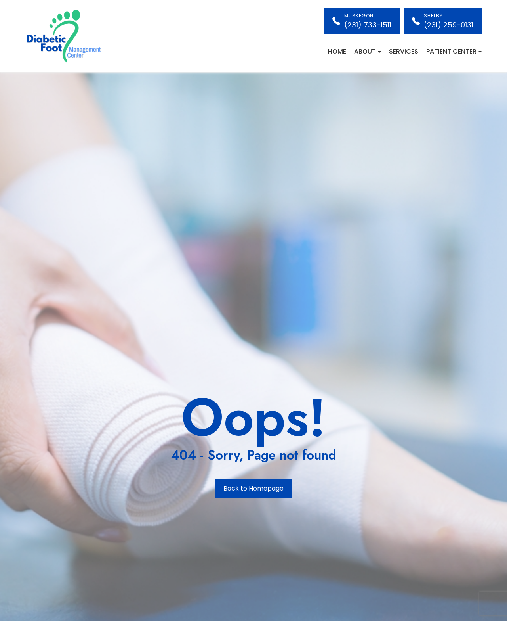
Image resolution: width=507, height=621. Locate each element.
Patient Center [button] (454, 51)
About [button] (367, 51)
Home (337, 51)
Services (403, 51)
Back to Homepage (253, 488)
